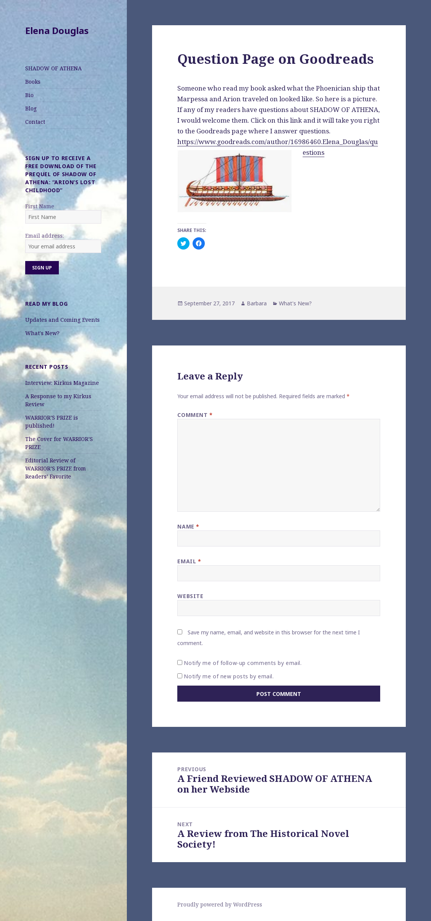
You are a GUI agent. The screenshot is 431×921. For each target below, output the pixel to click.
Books (33, 81)
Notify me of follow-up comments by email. (242, 662)
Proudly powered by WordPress (219, 904)
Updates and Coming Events (62, 319)
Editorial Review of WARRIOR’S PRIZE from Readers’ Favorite (55, 468)
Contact (35, 121)
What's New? (42, 333)
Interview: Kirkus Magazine (62, 382)
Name (188, 526)
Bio (29, 95)
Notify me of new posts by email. (229, 676)
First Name (39, 206)
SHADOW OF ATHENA (53, 68)
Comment (194, 414)
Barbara (257, 303)
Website (190, 596)
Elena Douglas (57, 30)
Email (189, 561)
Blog (31, 108)
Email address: (44, 235)
